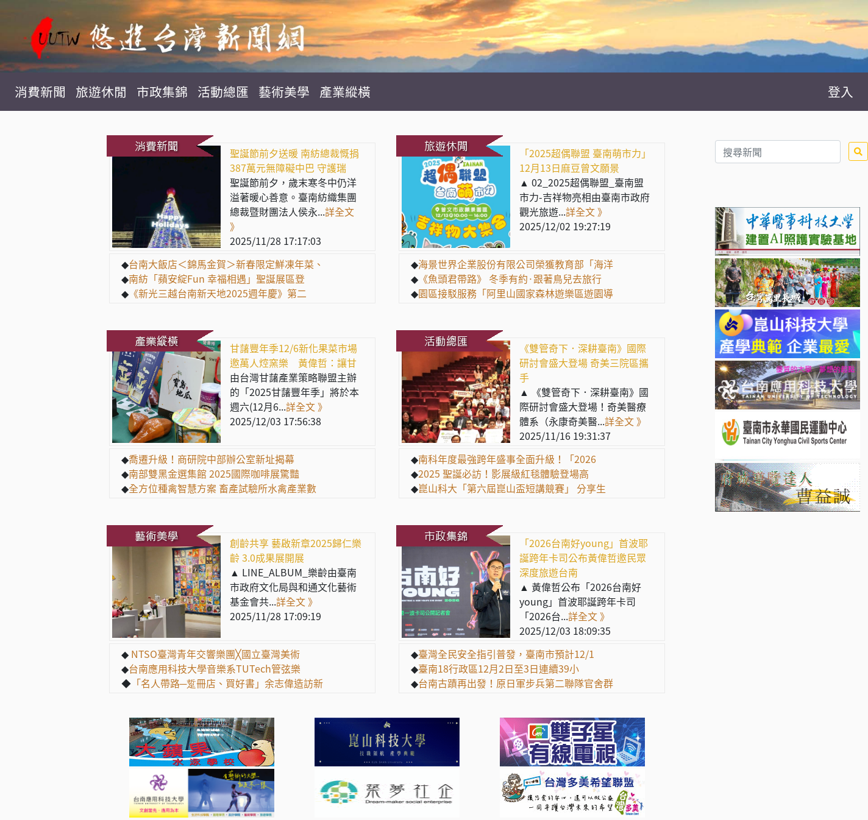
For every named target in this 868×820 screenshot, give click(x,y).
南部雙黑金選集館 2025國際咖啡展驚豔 (214, 473)
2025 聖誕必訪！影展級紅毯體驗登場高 (503, 473)
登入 (840, 91)
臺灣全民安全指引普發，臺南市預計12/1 (506, 653)
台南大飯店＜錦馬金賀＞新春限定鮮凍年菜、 (226, 263)
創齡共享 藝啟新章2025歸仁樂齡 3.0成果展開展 (295, 550)
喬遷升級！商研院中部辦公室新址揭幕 (211, 458)
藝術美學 (284, 91)
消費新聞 (40, 91)
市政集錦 (162, 91)
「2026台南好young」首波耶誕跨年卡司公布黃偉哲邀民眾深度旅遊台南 (583, 557)
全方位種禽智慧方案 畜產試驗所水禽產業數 (222, 488)
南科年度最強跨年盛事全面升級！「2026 (507, 458)
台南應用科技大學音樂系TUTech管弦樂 (215, 668)
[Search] (778, 151)
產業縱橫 (345, 91)
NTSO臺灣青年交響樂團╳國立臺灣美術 (214, 653)
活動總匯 (223, 91)
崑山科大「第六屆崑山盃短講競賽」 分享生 (512, 488)
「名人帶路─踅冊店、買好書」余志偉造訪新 (227, 683)
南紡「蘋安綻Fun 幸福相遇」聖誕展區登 (217, 278)
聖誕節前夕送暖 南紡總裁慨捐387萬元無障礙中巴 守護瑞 (294, 160)
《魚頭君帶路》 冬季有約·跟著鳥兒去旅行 (510, 278)
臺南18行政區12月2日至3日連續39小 (498, 668)
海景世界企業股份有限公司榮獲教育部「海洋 (515, 263)
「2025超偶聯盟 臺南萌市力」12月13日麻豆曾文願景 (585, 160)
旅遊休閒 (101, 91)
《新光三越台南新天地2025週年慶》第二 (218, 293)
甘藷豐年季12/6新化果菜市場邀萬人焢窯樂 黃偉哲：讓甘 (293, 355)
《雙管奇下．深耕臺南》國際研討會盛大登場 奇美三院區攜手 (584, 362)
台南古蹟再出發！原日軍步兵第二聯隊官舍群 (515, 683)
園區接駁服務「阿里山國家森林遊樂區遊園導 (515, 293)
